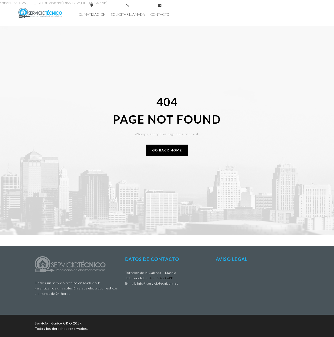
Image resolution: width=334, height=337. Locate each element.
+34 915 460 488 (159, 278)
